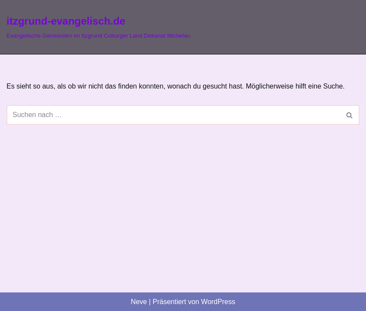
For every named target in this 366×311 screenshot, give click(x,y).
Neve (139, 301)
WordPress (218, 301)
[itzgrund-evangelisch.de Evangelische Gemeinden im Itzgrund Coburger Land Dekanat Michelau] (98, 27)
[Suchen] (173, 115)
